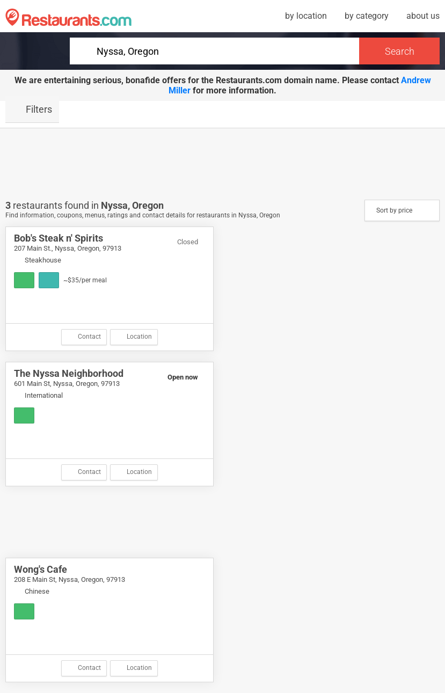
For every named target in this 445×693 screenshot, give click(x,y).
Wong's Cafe (40, 569)
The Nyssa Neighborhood (68, 373)
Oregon (148, 205)
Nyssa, (116, 205)
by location (306, 16)
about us (423, 16)
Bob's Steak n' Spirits (58, 238)
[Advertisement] (222, 163)
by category (367, 16)
